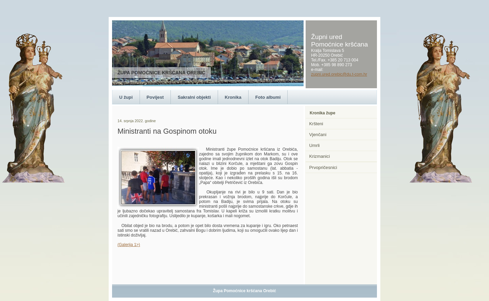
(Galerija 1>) (128, 244)
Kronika (233, 97)
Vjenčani (318, 134)
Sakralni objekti (194, 97)
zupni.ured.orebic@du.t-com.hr (339, 74)
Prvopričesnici (323, 167)
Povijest (155, 97)
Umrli (314, 145)
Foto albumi (268, 97)
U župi (126, 97)
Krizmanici (319, 156)
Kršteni (316, 123)
